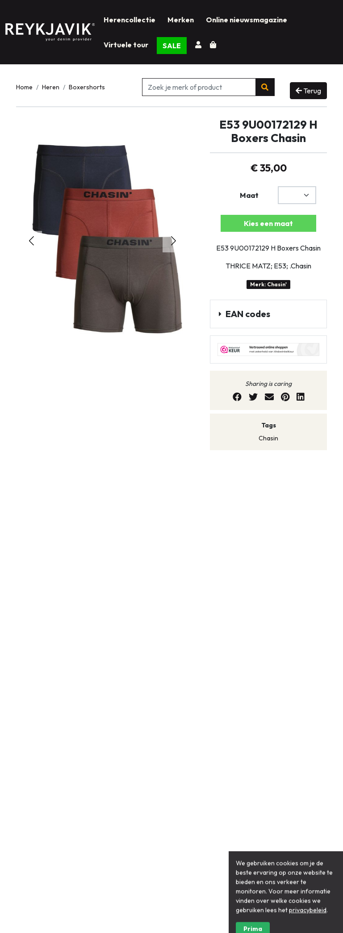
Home (24, 87)
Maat (249, 195)
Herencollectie (129, 19)
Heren (50, 87)
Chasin (268, 438)
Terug (308, 90)
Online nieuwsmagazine (246, 19)
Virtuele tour (126, 44)
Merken (180, 19)
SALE (172, 45)
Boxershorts (87, 87)
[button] (173, 241)
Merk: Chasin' (268, 284)
